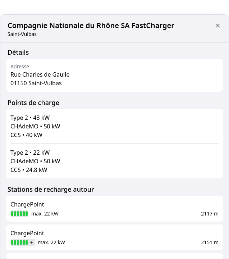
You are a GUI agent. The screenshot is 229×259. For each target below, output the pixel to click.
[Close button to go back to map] (218, 26)
